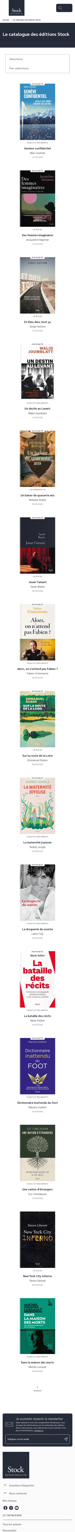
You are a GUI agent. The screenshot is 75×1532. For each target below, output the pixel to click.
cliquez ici (38, 1430)
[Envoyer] (66, 1439)
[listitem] (5, 1508)
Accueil (6, 19)
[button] (18, 59)
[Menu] (64, 8)
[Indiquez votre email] (33, 1439)
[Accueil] (16, 8)
